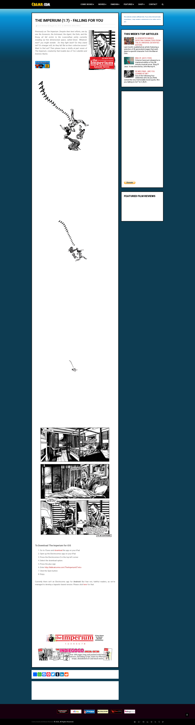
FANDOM (115, 4)
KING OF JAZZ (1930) (143, 58)
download (58, 550)
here (85, 584)
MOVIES (102, 4)
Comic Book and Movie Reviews (43, 722)
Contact (153, 4)
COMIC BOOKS (87, 4)
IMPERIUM (67, 26)
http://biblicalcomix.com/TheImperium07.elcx (63, 567)
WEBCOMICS (76, 26)
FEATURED (129, 4)
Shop (141, 4)
